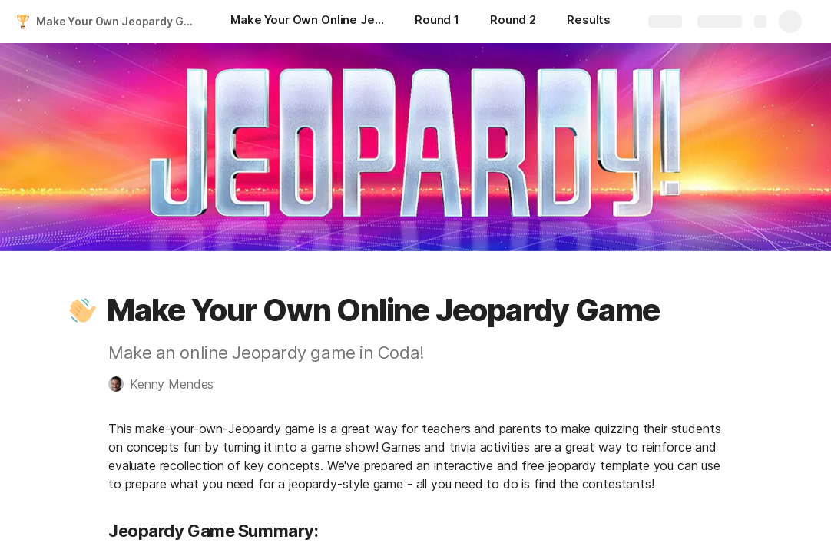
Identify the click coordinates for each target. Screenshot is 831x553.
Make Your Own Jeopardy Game (118, 21)
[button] (83, 310)
